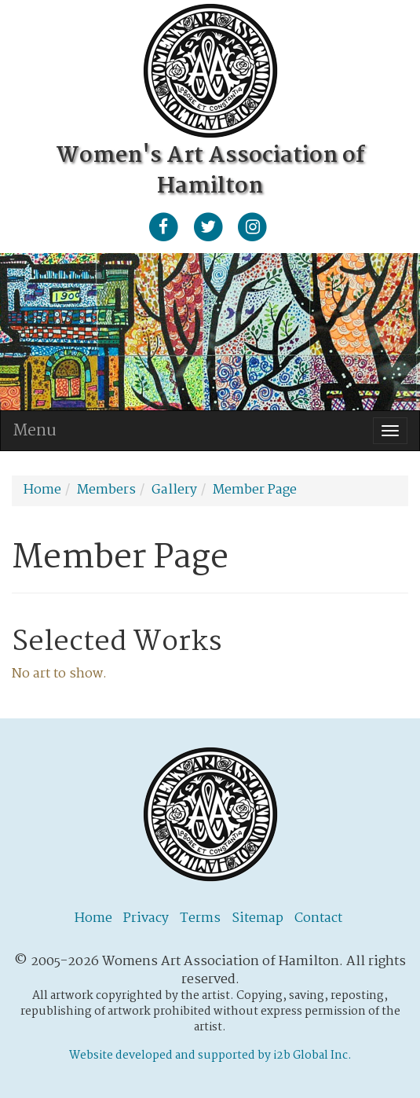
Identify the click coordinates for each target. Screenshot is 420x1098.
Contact (318, 918)
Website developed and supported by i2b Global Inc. (210, 1055)
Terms (200, 918)
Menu (35, 430)
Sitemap (257, 918)
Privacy (146, 918)
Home (93, 918)
